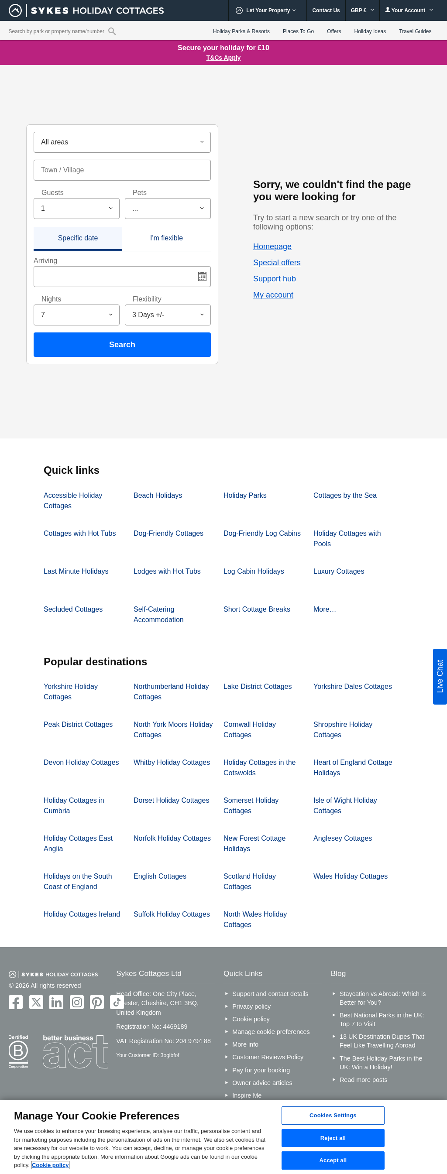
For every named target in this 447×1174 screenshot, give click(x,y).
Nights (51, 299)
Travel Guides (415, 31)
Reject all (333, 1138)
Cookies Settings (333, 1115)
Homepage (272, 246)
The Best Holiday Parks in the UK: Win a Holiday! (381, 1063)
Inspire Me (246, 1095)
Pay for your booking (261, 1070)
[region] (223, 1137)
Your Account (409, 10)
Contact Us (326, 10)
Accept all (333, 1160)
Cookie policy (251, 1019)
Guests (52, 192)
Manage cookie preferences (271, 1031)
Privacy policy (251, 1006)
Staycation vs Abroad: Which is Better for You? (383, 998)
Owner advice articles (262, 1082)
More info (245, 1044)
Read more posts (364, 1079)
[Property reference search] (112, 31)
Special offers (277, 262)
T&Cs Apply (223, 57)
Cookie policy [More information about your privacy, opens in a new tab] (50, 1165)
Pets (140, 192)
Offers (334, 31)
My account (273, 295)
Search (122, 344)
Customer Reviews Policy (267, 1057)
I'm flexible (166, 238)
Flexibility (147, 299)
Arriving (45, 260)
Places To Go (298, 31)
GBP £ (362, 10)
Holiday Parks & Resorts (241, 31)
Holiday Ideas (370, 31)
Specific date (78, 238)
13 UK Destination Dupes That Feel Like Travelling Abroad (382, 1041)
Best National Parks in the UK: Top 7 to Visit (382, 1019)
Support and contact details (270, 993)
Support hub (274, 278)
